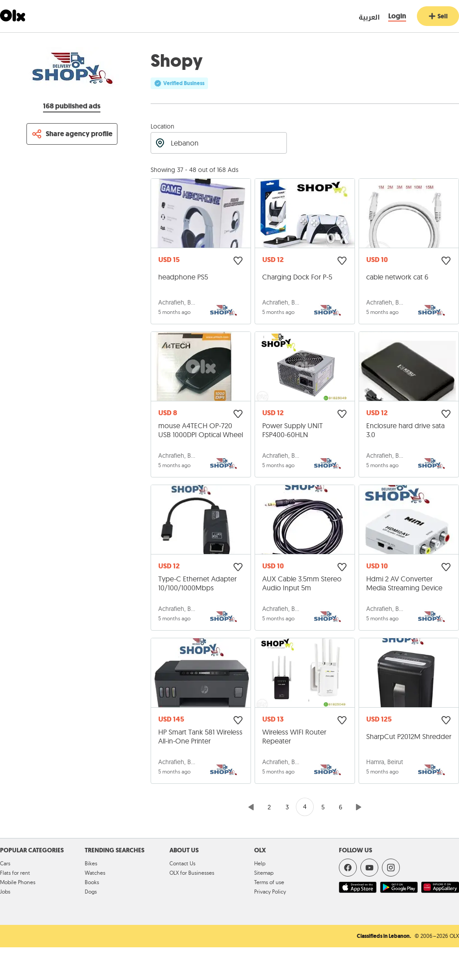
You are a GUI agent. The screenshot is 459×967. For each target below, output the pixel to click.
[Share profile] (71, 134)
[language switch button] (361, 16)
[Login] (397, 16)
